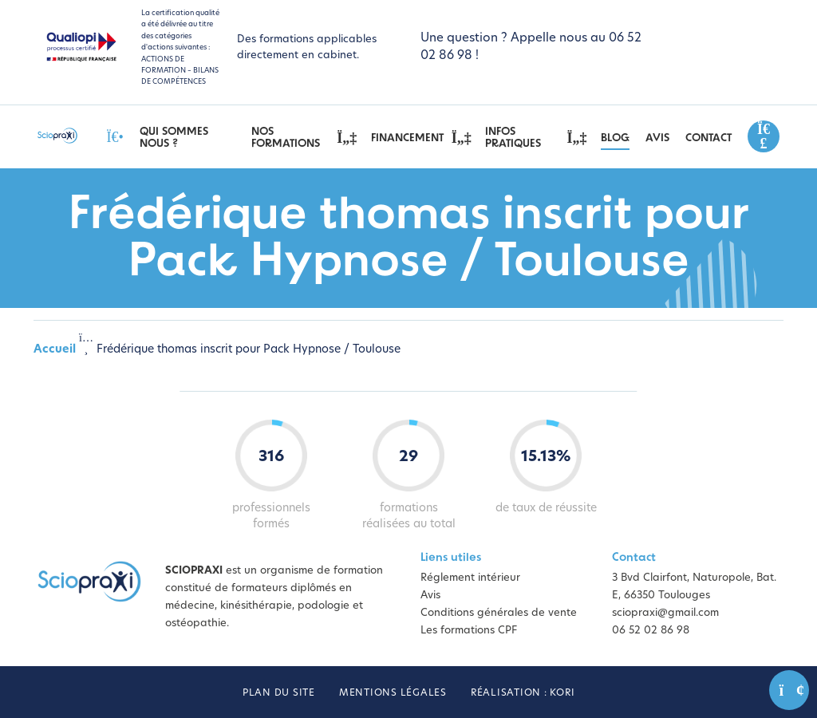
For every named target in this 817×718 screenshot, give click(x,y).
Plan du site (279, 693)
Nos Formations (303, 138)
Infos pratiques (535, 138)
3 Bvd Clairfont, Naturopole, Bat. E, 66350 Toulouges (694, 587)
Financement (420, 138)
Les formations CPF (468, 630)
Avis (657, 138)
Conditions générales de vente (498, 613)
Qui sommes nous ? (174, 138)
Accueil (55, 350)
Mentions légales (393, 693)
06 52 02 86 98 (650, 630)
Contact (708, 138)
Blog (615, 138)
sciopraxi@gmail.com (665, 613)
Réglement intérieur (470, 578)
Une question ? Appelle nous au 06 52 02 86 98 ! (530, 47)
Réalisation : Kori (523, 693)
